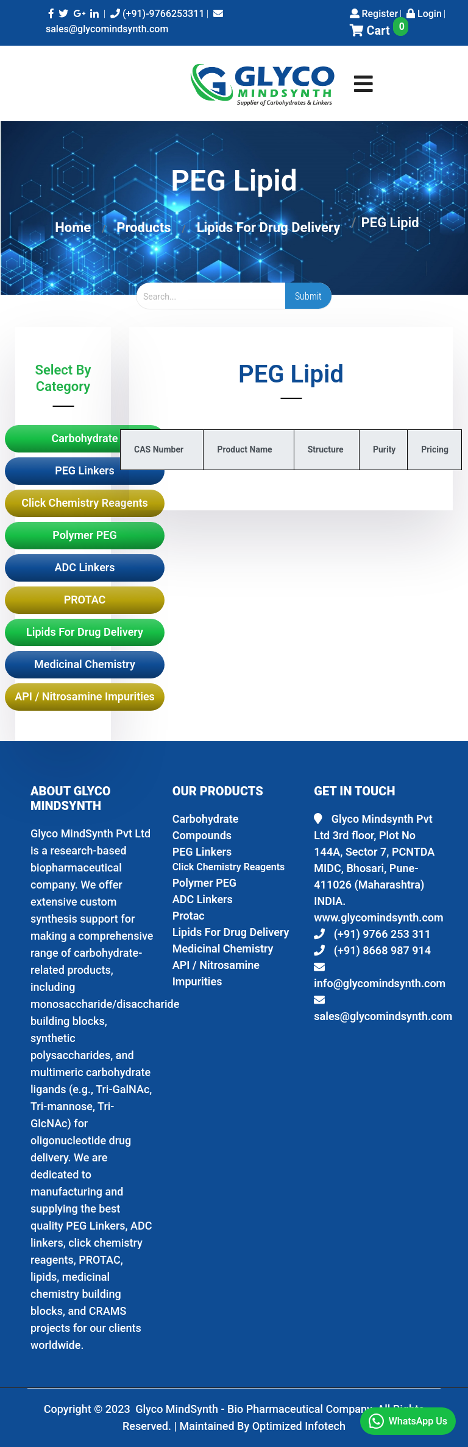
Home (73, 227)
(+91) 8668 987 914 (372, 950)
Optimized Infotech (299, 1426)
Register (374, 13)
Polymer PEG (84, 535)
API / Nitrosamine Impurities (85, 696)
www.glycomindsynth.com (378, 917)
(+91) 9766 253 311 (372, 934)
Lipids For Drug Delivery (269, 227)
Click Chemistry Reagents (84, 502)
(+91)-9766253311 (157, 13)
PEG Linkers (85, 470)
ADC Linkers (84, 567)
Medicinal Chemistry (84, 664)
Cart (379, 30)
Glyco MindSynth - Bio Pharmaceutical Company (255, 1409)
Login (424, 13)
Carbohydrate (85, 438)
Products (143, 227)
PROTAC (85, 599)
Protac (188, 915)
